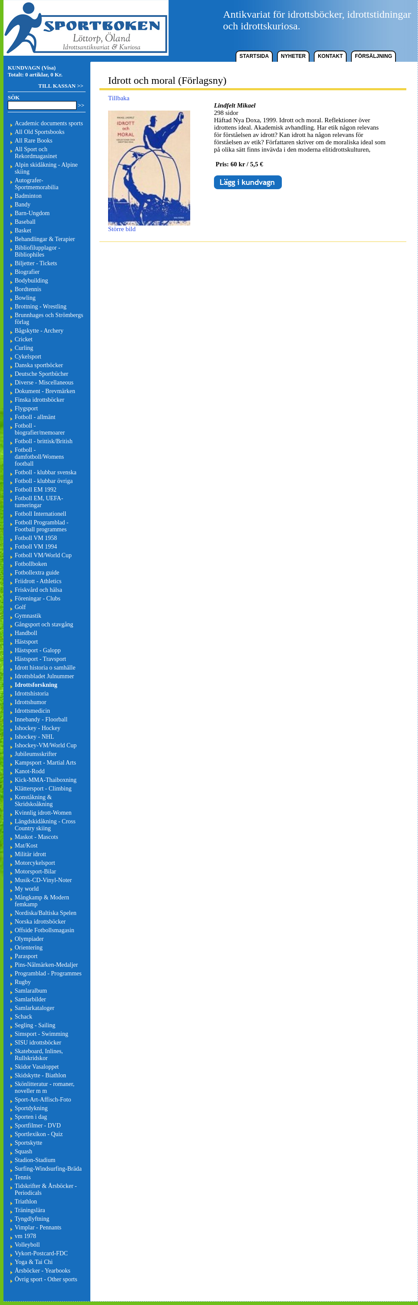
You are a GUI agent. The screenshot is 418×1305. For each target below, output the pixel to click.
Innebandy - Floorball (41, 719)
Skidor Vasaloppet (37, 1067)
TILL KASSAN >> (60, 86)
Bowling (25, 298)
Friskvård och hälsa (38, 590)
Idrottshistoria (32, 693)
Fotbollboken (31, 564)
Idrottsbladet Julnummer (44, 676)
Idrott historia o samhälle (45, 667)
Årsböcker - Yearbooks (42, 1270)
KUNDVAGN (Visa (31, 67)
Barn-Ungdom (32, 213)
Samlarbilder (30, 999)
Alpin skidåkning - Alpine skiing (46, 168)
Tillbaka (118, 98)
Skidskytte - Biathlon (40, 1075)
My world (27, 889)
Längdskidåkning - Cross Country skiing (45, 825)
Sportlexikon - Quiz (39, 1134)
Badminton (28, 196)
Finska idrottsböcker (39, 400)
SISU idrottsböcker (38, 1042)
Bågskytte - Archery (39, 330)
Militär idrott (30, 854)
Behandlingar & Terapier (45, 239)
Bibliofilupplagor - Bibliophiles (37, 251)
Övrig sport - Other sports (46, 1279)
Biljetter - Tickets (36, 263)
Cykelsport (28, 356)
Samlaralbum (31, 990)
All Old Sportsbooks (39, 132)
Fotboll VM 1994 (36, 546)
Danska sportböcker (39, 365)
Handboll (26, 633)
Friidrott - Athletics (38, 581)
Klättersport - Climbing (43, 788)
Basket (23, 230)
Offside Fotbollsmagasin (44, 930)
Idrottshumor (30, 702)
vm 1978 (25, 1236)
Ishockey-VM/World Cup (46, 745)
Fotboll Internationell (40, 514)
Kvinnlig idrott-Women (43, 813)
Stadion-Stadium (35, 1160)
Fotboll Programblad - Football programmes (41, 526)
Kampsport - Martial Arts (45, 762)
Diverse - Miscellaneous (44, 382)
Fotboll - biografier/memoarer (40, 429)
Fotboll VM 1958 (36, 538)
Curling (24, 348)
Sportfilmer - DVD (38, 1125)
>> (81, 105)
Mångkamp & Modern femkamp (42, 901)
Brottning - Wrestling (41, 306)
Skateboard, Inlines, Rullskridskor (39, 1054)
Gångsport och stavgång (44, 624)
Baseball (25, 222)
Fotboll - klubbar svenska (46, 472)
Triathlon (26, 1201)
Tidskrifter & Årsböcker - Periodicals (46, 1189)
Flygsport (26, 408)
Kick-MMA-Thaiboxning (46, 780)
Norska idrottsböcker (40, 921)
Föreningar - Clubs (38, 598)
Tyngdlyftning (32, 1219)
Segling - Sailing (35, 1025)
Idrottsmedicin (32, 711)
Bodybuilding (31, 280)
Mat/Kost (26, 845)
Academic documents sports (49, 123)
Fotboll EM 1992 (35, 489)
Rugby (23, 982)
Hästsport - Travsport (40, 659)
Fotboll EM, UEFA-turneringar (39, 501)
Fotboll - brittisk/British (44, 441)
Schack (23, 1016)
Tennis (23, 1177)
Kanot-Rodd (30, 771)
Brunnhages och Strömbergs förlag (49, 318)
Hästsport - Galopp (38, 650)
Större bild (149, 226)
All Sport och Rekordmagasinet (36, 152)
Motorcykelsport (35, 863)
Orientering (29, 947)
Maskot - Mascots (36, 837)
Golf (20, 607)
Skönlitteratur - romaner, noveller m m (44, 1087)
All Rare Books (33, 140)
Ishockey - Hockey (38, 728)
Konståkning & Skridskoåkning (34, 800)
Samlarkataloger (34, 1008)
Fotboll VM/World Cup (43, 555)
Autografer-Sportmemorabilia (36, 184)
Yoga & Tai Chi (34, 1262)
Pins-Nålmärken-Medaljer (46, 965)
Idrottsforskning (36, 685)
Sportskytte (28, 1143)
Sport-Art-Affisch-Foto (43, 1099)
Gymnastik (28, 616)
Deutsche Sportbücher (41, 374)
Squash (23, 1151)
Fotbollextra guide (37, 572)
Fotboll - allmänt (35, 417)
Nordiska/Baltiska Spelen (46, 913)
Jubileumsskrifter (36, 754)
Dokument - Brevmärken (45, 391)
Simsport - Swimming (41, 1034)
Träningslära (30, 1210)
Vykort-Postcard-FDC (41, 1253)
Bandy (23, 204)
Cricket (23, 339)
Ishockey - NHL (34, 736)
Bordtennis (28, 289)
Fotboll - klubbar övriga (44, 481)
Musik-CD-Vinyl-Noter (43, 880)
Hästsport (26, 641)
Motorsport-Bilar (35, 871)
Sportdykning (31, 1108)
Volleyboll (27, 1244)
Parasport (26, 956)
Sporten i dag (31, 1117)
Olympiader (29, 939)
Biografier (27, 272)
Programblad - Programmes (48, 973)
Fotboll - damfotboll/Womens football (39, 457)
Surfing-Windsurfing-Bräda (48, 1168)
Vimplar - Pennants (38, 1227)
